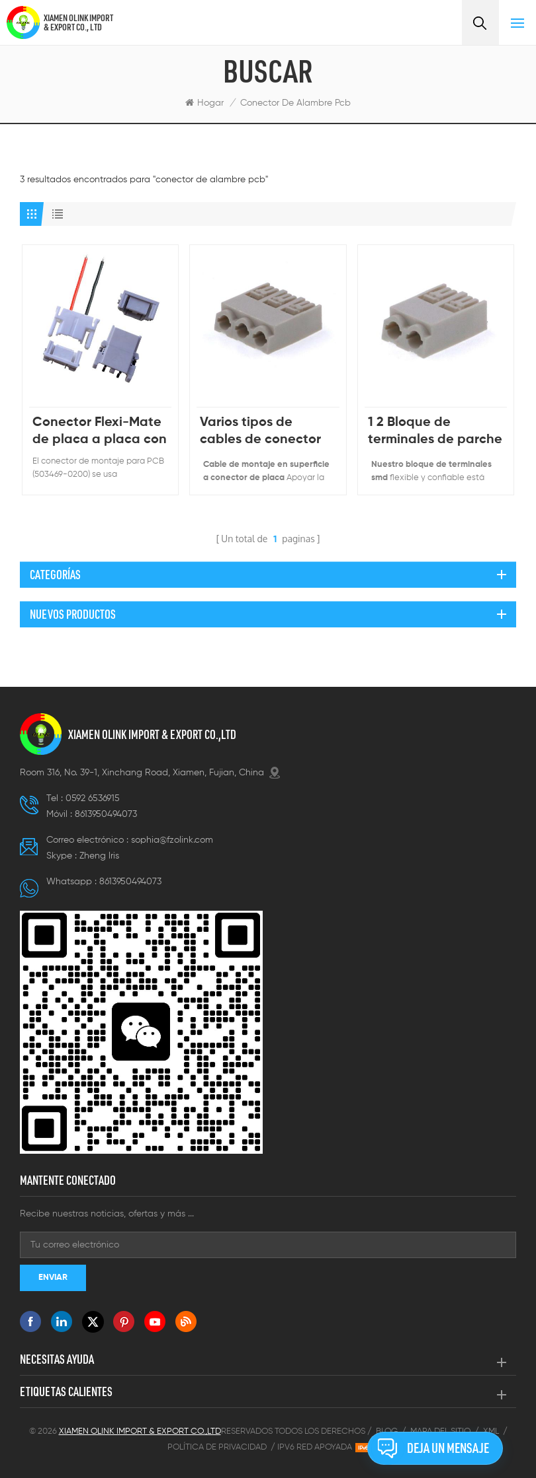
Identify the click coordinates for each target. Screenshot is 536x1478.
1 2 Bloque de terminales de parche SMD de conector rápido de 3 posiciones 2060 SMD (435, 432)
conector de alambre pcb (295, 103)
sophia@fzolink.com (172, 840)
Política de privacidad (217, 1447)
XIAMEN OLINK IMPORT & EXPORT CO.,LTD (152, 734)
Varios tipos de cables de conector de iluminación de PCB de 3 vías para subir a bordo (260, 432)
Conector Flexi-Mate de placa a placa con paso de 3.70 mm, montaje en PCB (99, 432)
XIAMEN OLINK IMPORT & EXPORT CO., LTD (78, 22)
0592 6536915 (93, 798)
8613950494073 (106, 814)
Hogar (204, 103)
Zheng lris (99, 856)
